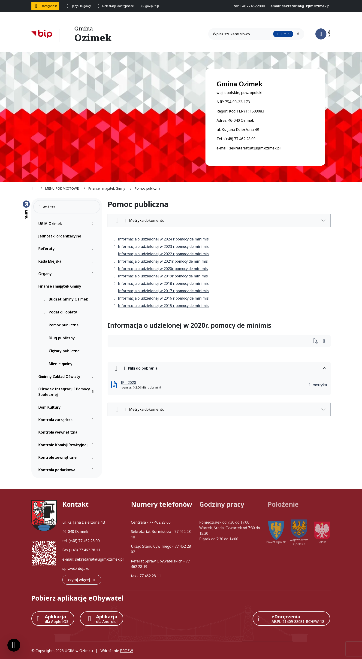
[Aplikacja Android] (101, 618)
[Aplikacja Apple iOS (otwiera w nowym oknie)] (53, 618)
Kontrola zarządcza (67, 419)
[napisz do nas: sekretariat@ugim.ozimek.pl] (306, 6)
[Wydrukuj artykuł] (317, 341)
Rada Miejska (67, 261)
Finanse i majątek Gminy (67, 286)
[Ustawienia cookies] (13, 645)
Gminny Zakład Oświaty (67, 376)
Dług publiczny (59, 337)
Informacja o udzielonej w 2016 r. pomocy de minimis (161, 298)
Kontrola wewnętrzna (67, 432)
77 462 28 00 (89, 540)
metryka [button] (317, 384)
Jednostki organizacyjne (67, 236)
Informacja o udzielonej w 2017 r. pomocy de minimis (161, 290)
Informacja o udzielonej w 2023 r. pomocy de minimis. (161, 246)
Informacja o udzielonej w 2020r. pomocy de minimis (160, 268)
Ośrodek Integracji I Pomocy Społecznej (67, 391)
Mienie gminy (57, 363)
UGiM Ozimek (67, 223)
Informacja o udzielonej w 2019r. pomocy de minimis (160, 276)
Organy (67, 273)
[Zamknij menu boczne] (26, 209)
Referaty (67, 248)
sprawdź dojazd (75, 568)
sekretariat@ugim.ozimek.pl (99, 559)
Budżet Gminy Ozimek (65, 299)
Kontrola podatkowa (67, 469)
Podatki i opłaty (60, 312)
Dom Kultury (67, 407)
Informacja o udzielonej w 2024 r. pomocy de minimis (161, 239)
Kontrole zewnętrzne (67, 457)
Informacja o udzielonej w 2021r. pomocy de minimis (160, 261)
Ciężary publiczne (61, 350)
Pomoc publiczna (60, 325)
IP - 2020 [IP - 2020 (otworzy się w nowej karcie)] (128, 382)
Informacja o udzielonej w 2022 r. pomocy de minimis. (161, 253)
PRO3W (126, 650)
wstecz (46, 206)
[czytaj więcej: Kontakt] (82, 580)
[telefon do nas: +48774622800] (252, 6)
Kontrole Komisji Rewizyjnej (67, 444)
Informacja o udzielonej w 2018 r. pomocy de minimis (161, 283)
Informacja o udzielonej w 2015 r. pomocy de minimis (161, 305)
